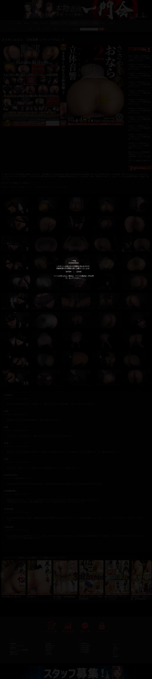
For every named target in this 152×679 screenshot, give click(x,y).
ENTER (68, 272)
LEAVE (78, 272)
